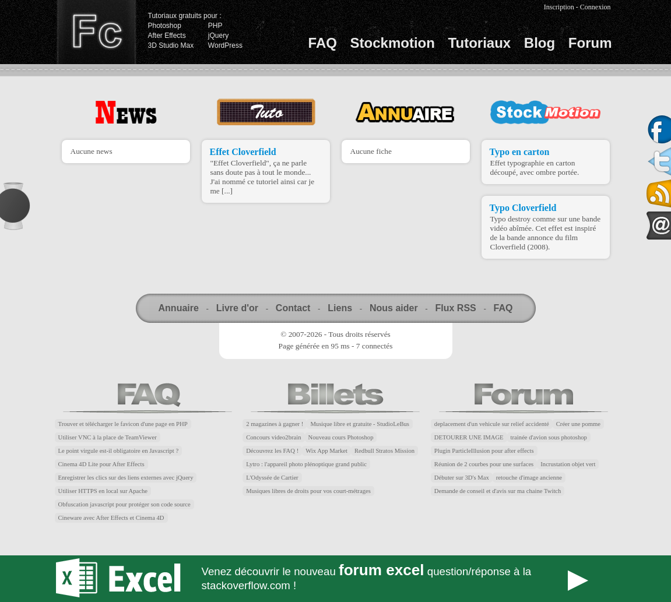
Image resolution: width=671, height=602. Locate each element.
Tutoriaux (479, 43)
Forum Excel (336, 578)
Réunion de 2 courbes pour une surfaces (483, 464)
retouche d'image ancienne (529, 477)
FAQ (322, 43)
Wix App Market (326, 451)
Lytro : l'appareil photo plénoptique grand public (306, 464)
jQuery (218, 35)
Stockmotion (392, 43)
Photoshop (164, 26)
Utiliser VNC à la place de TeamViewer (107, 437)
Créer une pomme (578, 424)
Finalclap (96, 32)
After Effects (167, 35)
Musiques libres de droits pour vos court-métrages (308, 491)
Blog (539, 43)
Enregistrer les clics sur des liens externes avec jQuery (126, 477)
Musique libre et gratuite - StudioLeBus (359, 424)
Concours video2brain (273, 437)
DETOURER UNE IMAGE (469, 437)
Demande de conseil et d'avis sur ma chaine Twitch (497, 491)
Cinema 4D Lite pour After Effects (101, 464)
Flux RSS (455, 308)
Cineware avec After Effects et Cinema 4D (111, 518)
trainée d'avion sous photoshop (549, 437)
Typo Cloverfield (523, 208)
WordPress (225, 45)
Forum (590, 43)
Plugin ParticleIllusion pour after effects (484, 451)
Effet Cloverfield (243, 152)
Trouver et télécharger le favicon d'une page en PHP (123, 424)
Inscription (559, 7)
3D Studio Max (171, 45)
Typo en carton (520, 152)
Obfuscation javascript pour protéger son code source (124, 504)
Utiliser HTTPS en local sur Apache (103, 491)
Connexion (595, 7)
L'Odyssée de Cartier (272, 477)
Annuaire (179, 308)
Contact (293, 308)
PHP (215, 26)
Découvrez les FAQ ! (272, 451)
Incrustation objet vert (567, 464)
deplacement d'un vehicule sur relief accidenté (491, 424)
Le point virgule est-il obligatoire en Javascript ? (118, 451)
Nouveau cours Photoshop (341, 437)
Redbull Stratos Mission (384, 451)
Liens (340, 308)
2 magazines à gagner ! (274, 424)
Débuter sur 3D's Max (461, 477)
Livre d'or (237, 308)
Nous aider (394, 308)
